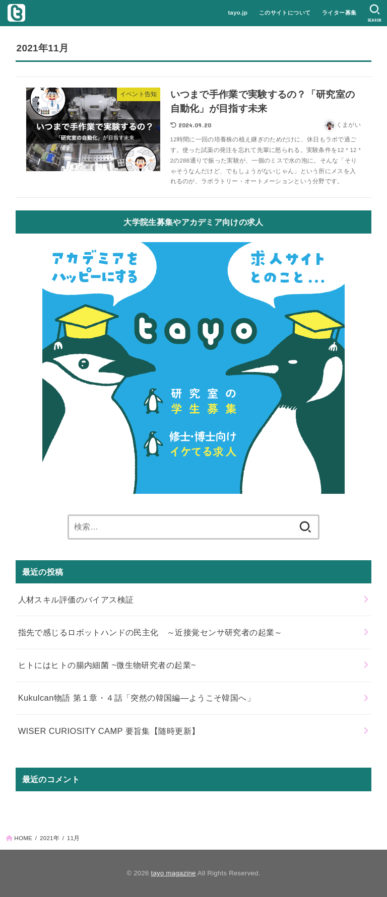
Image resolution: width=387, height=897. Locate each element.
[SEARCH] (374, 13)
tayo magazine (173, 873)
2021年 (49, 838)
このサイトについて (285, 13)
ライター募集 (339, 13)
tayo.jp (237, 13)
